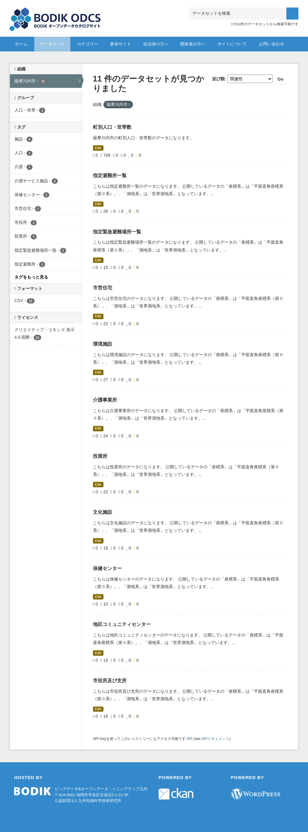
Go (280, 79)
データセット (52, 44)
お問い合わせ (271, 44)
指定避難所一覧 (110, 175)
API (189, 739)
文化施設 (102, 512)
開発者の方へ (192, 44)
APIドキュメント (215, 739)
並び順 (218, 78)
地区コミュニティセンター (122, 624)
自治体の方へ (155, 44)
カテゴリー (87, 44)
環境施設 (102, 344)
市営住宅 (102, 287)
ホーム (21, 44)
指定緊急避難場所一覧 (117, 231)
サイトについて (232, 44)
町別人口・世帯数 (112, 127)
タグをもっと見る (31, 277)
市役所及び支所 (110, 680)
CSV (98, 148)
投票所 (100, 456)
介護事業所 (105, 399)
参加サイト (120, 44)
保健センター (107, 568)
